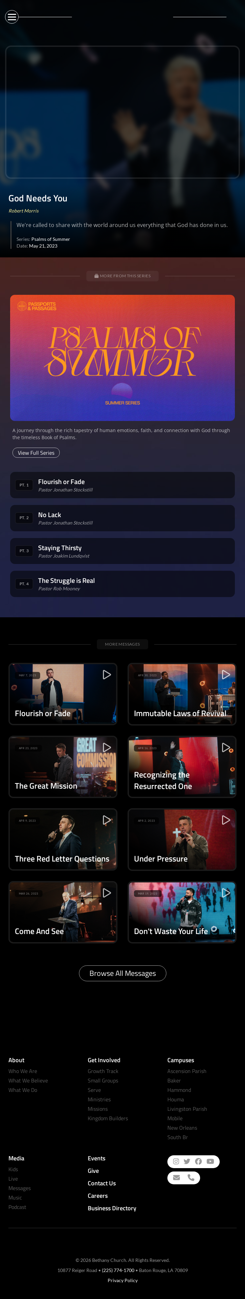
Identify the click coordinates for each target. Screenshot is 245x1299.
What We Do (22, 1090)
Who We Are (22, 1071)
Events (96, 1158)
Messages (19, 1188)
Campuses (180, 1060)
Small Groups (103, 1080)
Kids (13, 1169)
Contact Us (102, 1183)
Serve (94, 1090)
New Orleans (182, 1128)
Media (16, 1158)
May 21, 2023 (43, 246)
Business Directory (112, 1208)
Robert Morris (23, 211)
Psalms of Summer (50, 239)
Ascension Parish (187, 1071)
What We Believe (28, 1080)
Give (93, 1170)
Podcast (17, 1207)
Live (13, 1179)
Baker (174, 1080)
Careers (98, 1195)
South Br (177, 1137)
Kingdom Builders (108, 1118)
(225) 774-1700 (118, 1270)
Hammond (179, 1090)
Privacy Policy (123, 1280)
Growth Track (103, 1071)
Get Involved (104, 1060)
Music (15, 1197)
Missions (98, 1109)
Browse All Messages (122, 973)
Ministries (99, 1099)
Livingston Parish (187, 1109)
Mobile (175, 1118)
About (16, 1060)
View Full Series (36, 453)
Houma (175, 1099)
